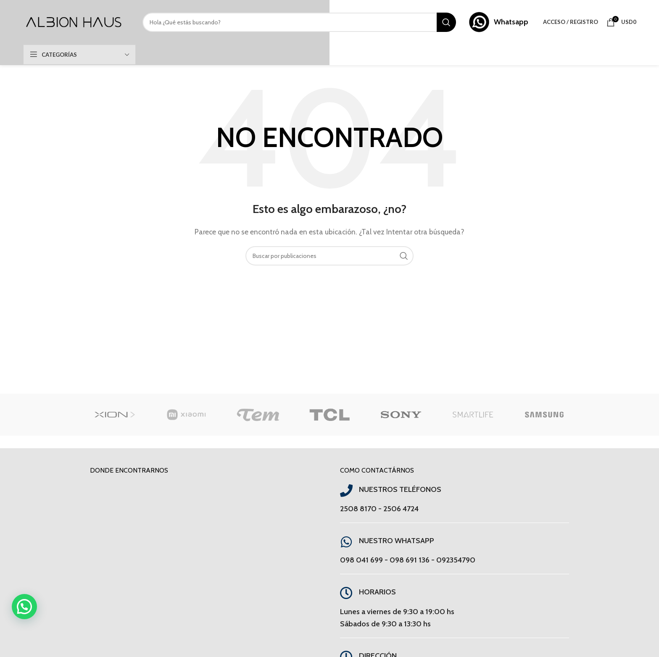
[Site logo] (74, 21)
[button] (24, 606)
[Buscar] (299, 22)
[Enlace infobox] (498, 22)
